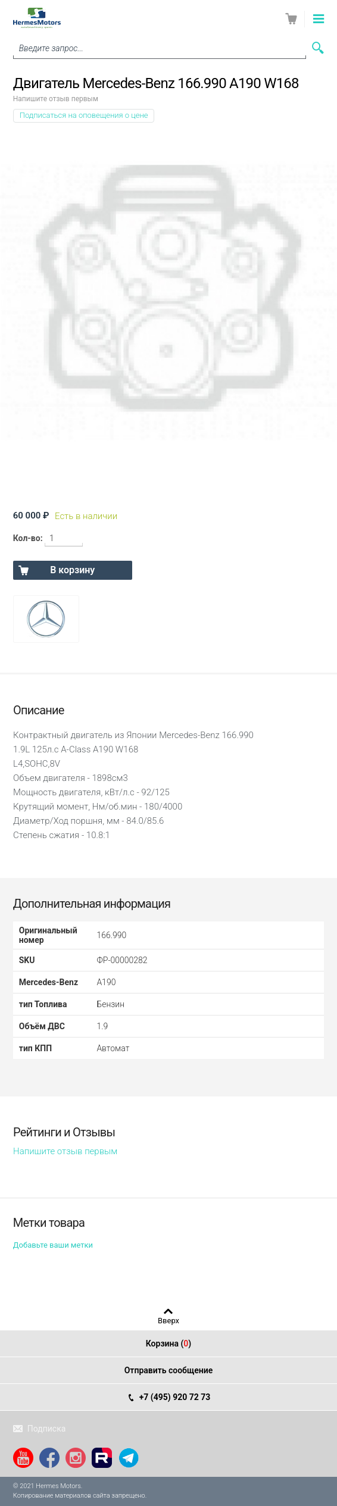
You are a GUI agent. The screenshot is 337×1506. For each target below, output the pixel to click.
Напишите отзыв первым (55, 99)
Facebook (49, 1458)
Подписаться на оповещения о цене (84, 115)
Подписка (46, 1428)
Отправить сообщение (168, 1370)
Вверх (168, 1320)
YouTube (23, 1458)
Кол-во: (28, 538)
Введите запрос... (51, 48)
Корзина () (169, 1343)
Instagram (75, 1458)
